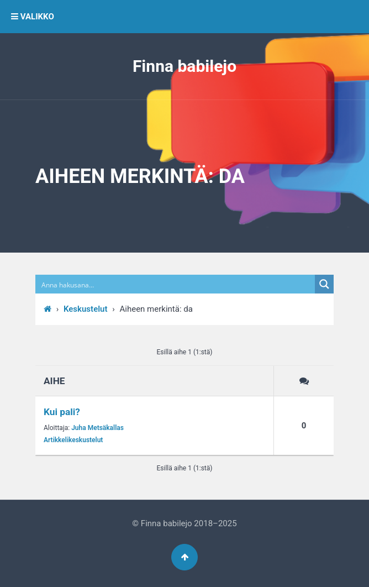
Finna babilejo (184, 66)
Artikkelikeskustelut (73, 440)
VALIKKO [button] (32, 17)
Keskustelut (86, 309)
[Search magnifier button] (324, 284)
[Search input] (175, 284)
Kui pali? (62, 411)
